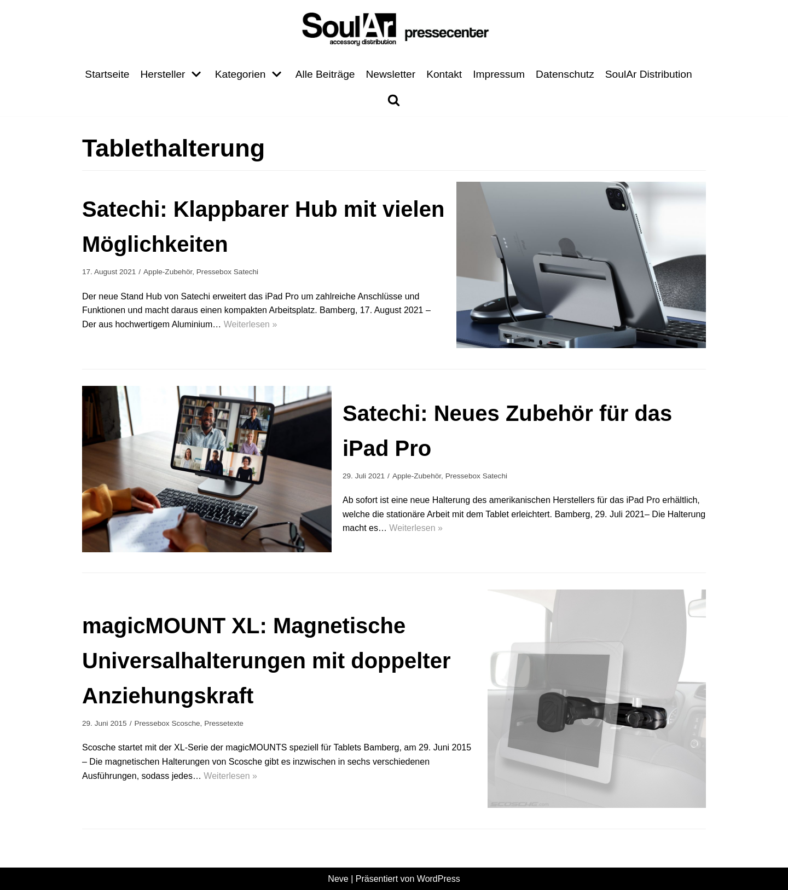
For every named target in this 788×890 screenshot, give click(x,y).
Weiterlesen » (250, 324)
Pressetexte (224, 723)
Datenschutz (565, 74)
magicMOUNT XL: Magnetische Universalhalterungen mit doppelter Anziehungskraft (266, 661)
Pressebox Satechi (227, 272)
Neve (338, 878)
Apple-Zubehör (167, 272)
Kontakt (444, 74)
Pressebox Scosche (167, 723)
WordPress (438, 878)
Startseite (107, 74)
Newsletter (390, 74)
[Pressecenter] (394, 28)
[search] (393, 100)
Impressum (499, 74)
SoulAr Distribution (648, 74)
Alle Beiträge (325, 74)
